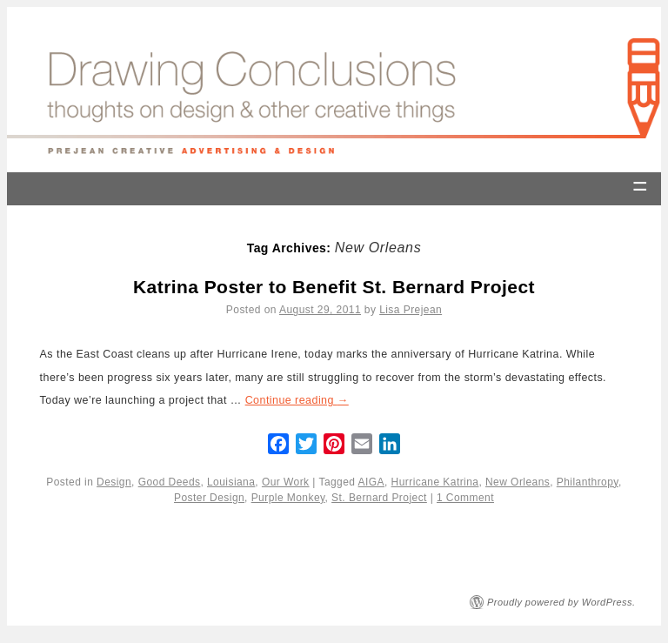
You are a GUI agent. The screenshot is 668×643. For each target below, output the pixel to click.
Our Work (286, 482)
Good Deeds (169, 482)
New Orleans (517, 482)
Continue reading (297, 400)
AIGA (371, 482)
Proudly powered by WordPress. (561, 602)
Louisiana (231, 482)
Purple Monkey (288, 498)
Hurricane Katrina (435, 482)
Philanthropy (587, 482)
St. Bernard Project (379, 498)
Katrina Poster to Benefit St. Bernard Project (334, 287)
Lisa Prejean (410, 310)
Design (114, 482)
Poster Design (209, 498)
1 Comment (465, 498)
